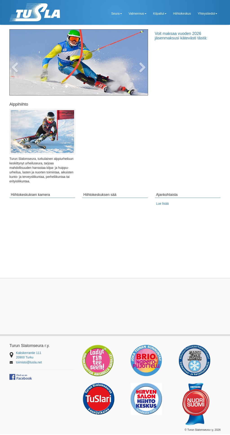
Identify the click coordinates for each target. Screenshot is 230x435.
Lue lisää (162, 204)
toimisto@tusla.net (29, 363)
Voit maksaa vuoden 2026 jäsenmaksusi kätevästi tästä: (181, 35)
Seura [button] (116, 13)
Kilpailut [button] (159, 13)
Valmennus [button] (137, 13)
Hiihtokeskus (182, 13)
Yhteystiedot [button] (207, 13)
